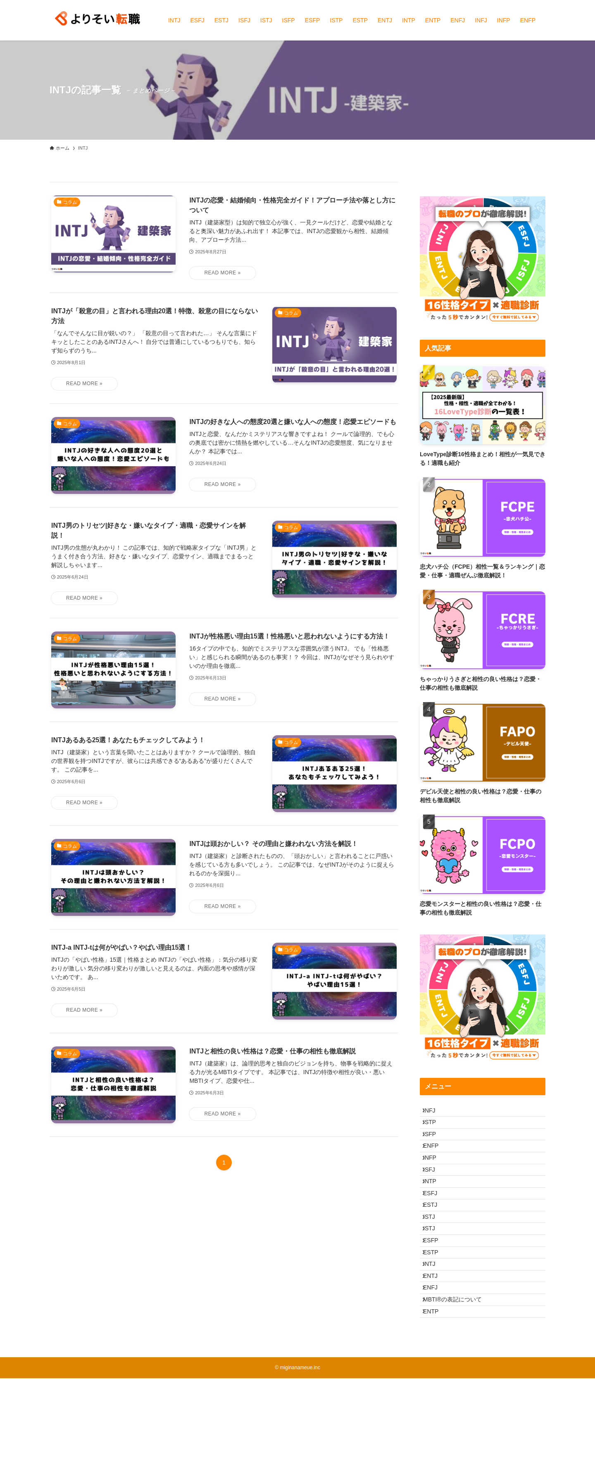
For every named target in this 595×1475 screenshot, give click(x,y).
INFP (435, 1181)
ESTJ (435, 1250)
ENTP (436, 1405)
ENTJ (435, 1353)
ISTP (434, 1130)
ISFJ (434, 1199)
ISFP (434, 1147)
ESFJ (435, 1233)
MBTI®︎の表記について (457, 1388)
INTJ (434, 1336)
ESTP (436, 1319)
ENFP (436, 1164)
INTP (435, 1216)
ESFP (436, 1302)
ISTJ (434, 1267)
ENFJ (435, 1371)
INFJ (434, 1113)
